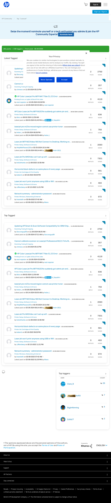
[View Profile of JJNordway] (21, 187)
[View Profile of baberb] (19, 175)
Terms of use (97, 489)
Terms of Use (47, 445)
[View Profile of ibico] (18, 117)
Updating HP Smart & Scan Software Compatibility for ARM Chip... (49, 226)
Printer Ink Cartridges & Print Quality (26, 172)
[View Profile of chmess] (20, 90)
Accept (64, 80)
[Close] (86, 53)
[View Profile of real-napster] (21, 102)
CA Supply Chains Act (44, 489)
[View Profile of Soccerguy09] (22, 74)
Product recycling (17, 489)
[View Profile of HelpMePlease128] (24, 148)
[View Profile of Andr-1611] (57, 150)
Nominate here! (66, 34)
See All (55, 214)
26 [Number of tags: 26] (104, 383)
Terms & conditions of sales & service (38, 492)
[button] (55, 455)
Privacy (55, 489)
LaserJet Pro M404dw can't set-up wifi (37, 157)
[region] (56, 67)
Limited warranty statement (13, 492)
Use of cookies (41, 73)
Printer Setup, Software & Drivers (25, 114)
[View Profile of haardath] (20, 199)
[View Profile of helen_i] (19, 132)
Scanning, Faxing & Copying (23, 87)
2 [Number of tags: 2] (104, 419)
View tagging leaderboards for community (82, 372)
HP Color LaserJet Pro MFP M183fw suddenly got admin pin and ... (49, 111)
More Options (46, 80)
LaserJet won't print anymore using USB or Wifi (41, 181)
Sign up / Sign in (100, 12)
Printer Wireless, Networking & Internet (27, 197)
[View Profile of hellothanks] (21, 163)
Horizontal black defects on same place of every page (44, 169)
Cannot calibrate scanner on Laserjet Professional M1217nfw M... (49, 241)
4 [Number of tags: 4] (104, 407)
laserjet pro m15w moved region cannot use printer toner (45, 126)
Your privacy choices (83, 489)
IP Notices (56, 492)
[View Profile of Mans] (46, 202)
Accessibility (30, 489)
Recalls (6, 489)
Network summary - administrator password (40, 194)
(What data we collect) (71, 65)
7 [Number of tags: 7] (104, 395)
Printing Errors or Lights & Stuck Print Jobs (28, 99)
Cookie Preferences (67, 489)
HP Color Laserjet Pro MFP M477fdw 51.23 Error (44, 96)
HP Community (7, 19)
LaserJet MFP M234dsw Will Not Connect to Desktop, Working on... (49, 142)
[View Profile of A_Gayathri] (56, 120)
